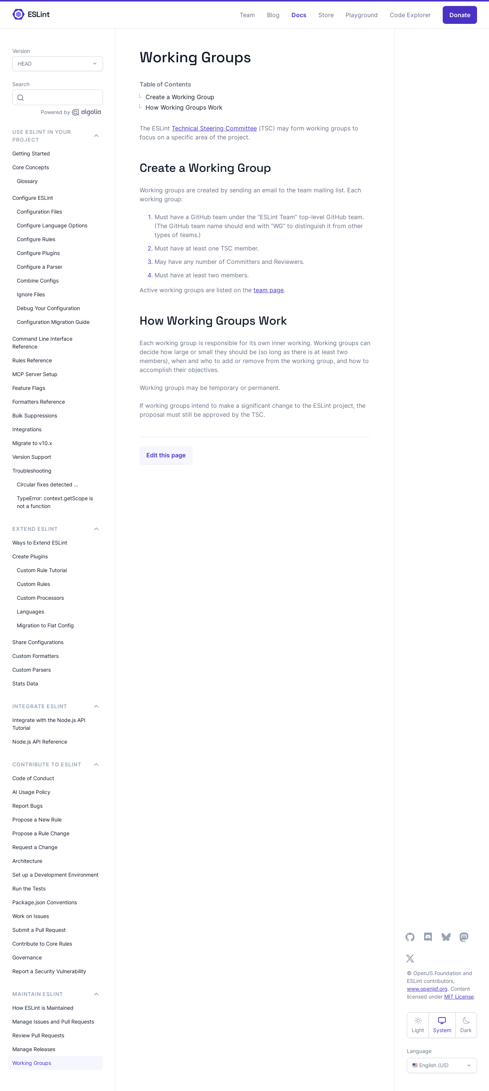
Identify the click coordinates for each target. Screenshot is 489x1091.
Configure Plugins (38, 253)
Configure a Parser (39, 267)
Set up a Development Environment (55, 874)
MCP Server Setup (34, 374)
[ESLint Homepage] (31, 14)
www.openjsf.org (427, 989)
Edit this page (166, 455)
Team (247, 15)
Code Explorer (410, 15)
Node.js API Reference (39, 741)
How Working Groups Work (184, 107)
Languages (30, 611)
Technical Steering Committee (214, 128)
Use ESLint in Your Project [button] (55, 136)
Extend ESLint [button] (55, 529)
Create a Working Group (180, 97)
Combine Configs (38, 280)
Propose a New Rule (37, 819)
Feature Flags (28, 388)
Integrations (26, 429)
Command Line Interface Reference (42, 342)
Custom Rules (33, 584)
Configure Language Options (52, 225)
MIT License (459, 996)
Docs (299, 15)
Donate (459, 15)
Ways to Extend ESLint (39, 542)
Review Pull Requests (38, 1035)
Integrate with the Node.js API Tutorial (48, 724)
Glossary (27, 181)
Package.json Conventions (44, 902)
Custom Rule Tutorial (42, 570)
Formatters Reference (38, 401)
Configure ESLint (32, 198)
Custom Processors (40, 598)
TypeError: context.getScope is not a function (55, 502)
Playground (362, 15)
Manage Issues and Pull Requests (53, 1021)
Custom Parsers (31, 669)
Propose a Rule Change (40, 833)
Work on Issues (30, 916)
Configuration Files (39, 211)
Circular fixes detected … (47, 484)
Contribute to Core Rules (42, 943)
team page (268, 290)
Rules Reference (32, 360)
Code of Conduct (33, 778)
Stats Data (25, 683)
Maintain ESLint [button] (55, 994)
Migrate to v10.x (32, 443)
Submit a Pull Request (39, 930)
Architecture (27, 861)
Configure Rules (36, 239)
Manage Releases (33, 1049)
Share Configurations (37, 642)
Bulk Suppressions (34, 415)
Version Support (31, 457)
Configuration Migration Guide (53, 322)
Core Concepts (30, 167)
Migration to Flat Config (45, 625)
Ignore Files (31, 294)
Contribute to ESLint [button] (55, 764)
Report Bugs (27, 806)
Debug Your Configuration (48, 308)
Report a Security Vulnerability (49, 971)
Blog (273, 15)
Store (326, 15)
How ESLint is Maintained (43, 1008)
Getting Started (31, 153)
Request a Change (34, 847)
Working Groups (31, 1063)
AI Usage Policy (31, 792)
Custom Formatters (35, 656)
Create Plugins (30, 556)
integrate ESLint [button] (55, 706)
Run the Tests (29, 888)
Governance (27, 957)
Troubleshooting (32, 470)
